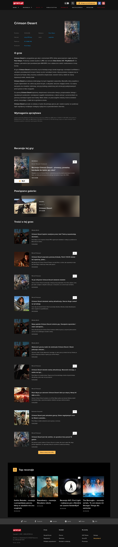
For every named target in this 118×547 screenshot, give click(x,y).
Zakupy (96, 535)
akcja (25, 37)
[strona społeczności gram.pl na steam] (82, 521)
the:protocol (97, 538)
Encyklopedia (77, 7)
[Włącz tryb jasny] (66, 3)
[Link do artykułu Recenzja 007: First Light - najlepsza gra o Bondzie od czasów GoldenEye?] (70, 492)
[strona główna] (22, 3)
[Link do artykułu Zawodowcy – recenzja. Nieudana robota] (47, 491)
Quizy (39, 8)
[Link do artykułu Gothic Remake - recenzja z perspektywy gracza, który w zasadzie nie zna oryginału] (24, 494)
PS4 (30, 41)
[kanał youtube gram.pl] (53, 521)
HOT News (85, 535)
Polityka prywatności (50, 541)
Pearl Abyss (27, 46)
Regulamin (47, 538)
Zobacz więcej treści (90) (47, 452)
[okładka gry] (71, 32)
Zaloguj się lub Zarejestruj (88, 3)
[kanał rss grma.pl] (94, 521)
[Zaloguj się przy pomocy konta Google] (103, 3)
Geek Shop (101, 7)
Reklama (61, 538)
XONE (27, 41)
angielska (51, 37)
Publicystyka (52, 7)
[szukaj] (72, 3)
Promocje (64, 7)
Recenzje (27, 8)
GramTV (84, 538)
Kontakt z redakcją (64, 541)
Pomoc (61, 535)
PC (25, 41)
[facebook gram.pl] (38, 521)
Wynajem (90, 7)
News (16, 8)
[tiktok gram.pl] (24, 521)
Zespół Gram (47, 535)
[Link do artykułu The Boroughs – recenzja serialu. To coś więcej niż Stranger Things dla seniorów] (93, 494)
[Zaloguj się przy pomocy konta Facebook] (99, 3)
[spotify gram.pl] (68, 521)
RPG (28, 37)
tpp (31, 37)
